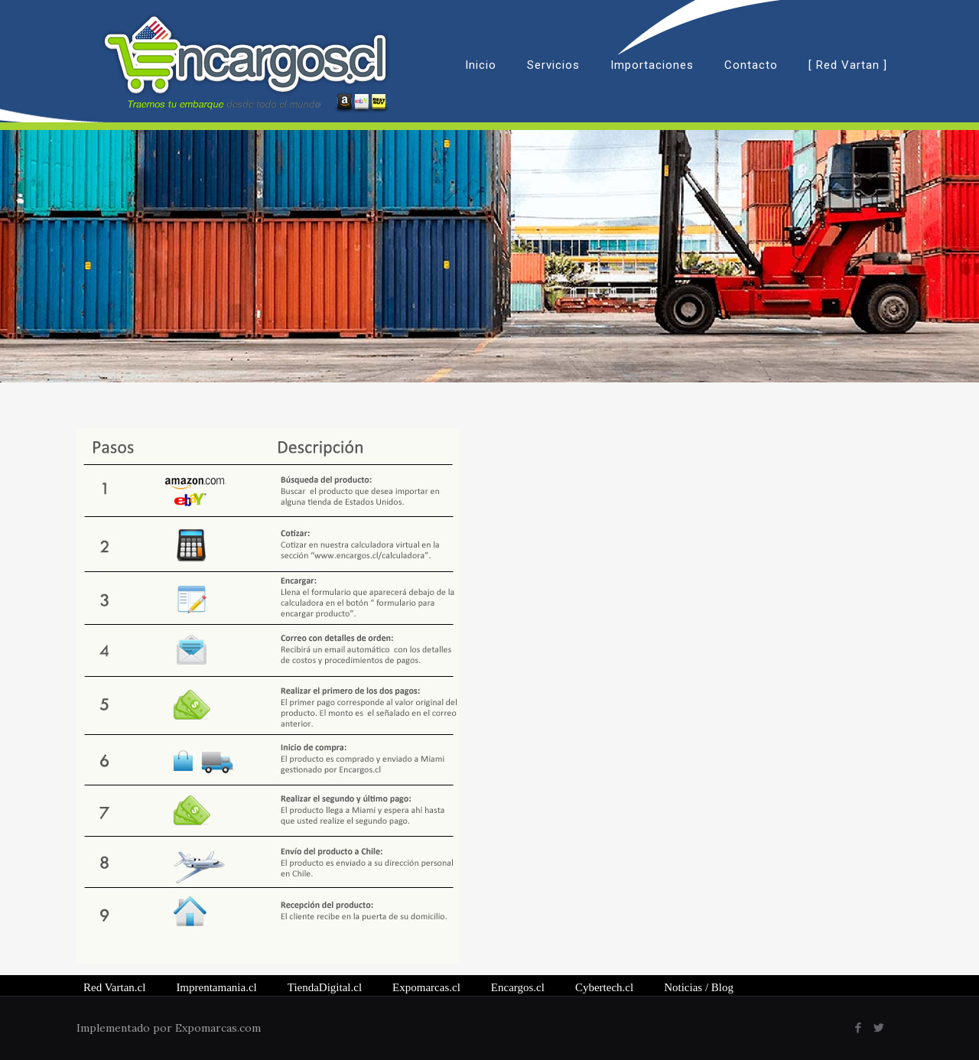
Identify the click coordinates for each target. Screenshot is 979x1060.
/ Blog (698, 987)
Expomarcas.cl (426, 987)
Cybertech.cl (604, 987)
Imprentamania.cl (216, 987)
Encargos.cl (518, 987)
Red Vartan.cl (114, 987)
